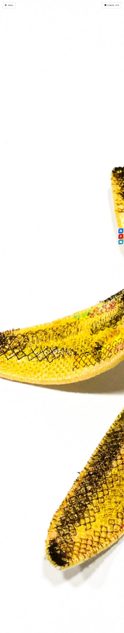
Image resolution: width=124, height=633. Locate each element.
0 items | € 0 (113, 5)
